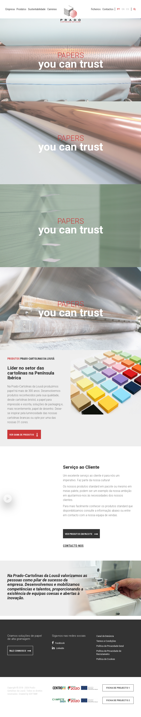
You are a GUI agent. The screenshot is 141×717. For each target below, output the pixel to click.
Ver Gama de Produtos (24, 435)
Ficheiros (96, 9)
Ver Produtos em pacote (81, 534)
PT (118, 9)
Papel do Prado (70, 16)
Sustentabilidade (37, 9)
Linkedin (58, 648)
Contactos (107, 9)
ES (127, 9)
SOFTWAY (33, 694)
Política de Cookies (105, 659)
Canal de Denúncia (105, 636)
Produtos (21, 9)
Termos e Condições (106, 641)
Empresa (10, 9)
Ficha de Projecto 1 (118, 687)
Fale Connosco (20, 651)
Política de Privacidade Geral (110, 646)
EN (123, 9)
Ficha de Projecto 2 (118, 700)
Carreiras (52, 9)
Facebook (58, 643)
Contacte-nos (73, 546)
